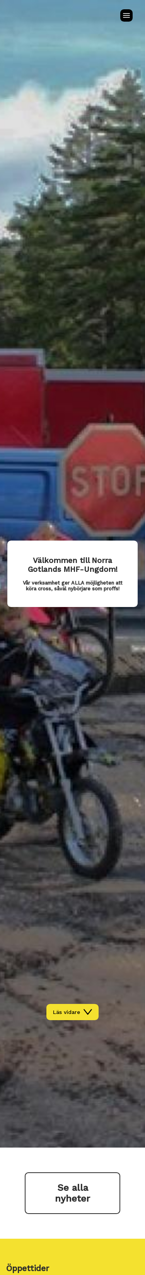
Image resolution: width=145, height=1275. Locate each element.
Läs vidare (72, 1012)
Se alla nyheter (72, 1193)
